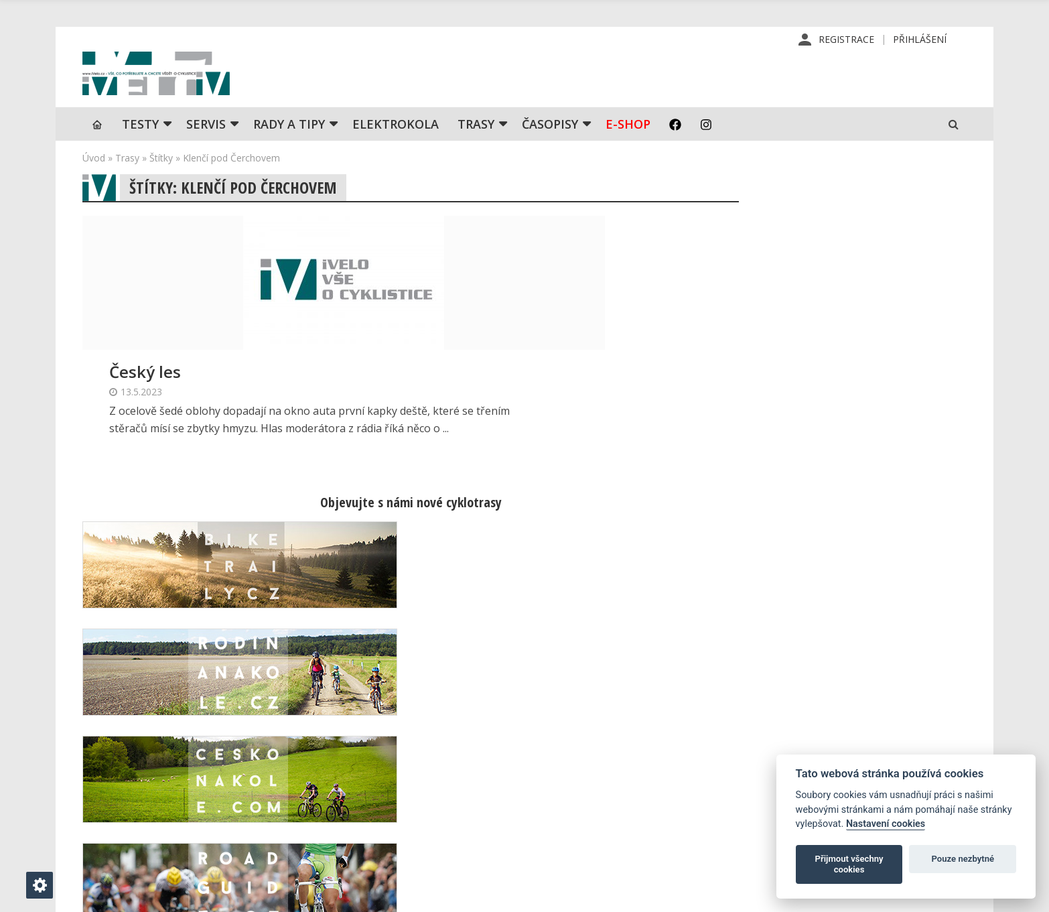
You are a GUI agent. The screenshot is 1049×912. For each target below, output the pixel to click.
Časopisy (550, 151)
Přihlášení (920, 40)
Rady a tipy (289, 151)
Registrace (846, 40)
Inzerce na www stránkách (635, 800)
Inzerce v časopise (617, 779)
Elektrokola (395, 151)
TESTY (140, 151)
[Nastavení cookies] (39, 885)
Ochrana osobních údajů (629, 843)
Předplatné (600, 758)
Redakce (594, 736)
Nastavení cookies (885, 824)
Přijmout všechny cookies (849, 864)
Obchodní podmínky (619, 822)
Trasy (476, 151)
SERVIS (206, 151)
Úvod (93, 184)
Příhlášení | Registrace (836, 736)
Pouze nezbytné (963, 859)
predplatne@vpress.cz (444, 811)
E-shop (628, 151)
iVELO (196, 88)
